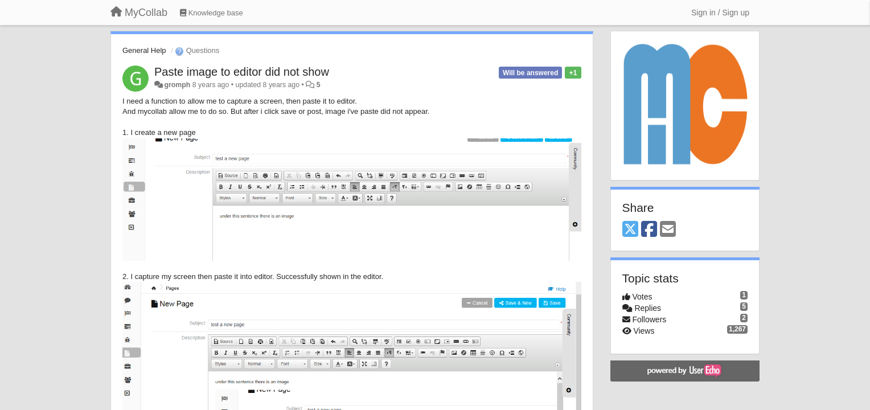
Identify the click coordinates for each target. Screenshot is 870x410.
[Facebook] (649, 230)
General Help (144, 50)
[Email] (668, 230)
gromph (177, 85)
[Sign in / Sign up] (720, 12)
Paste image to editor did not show (241, 71)
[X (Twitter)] (630, 230)
